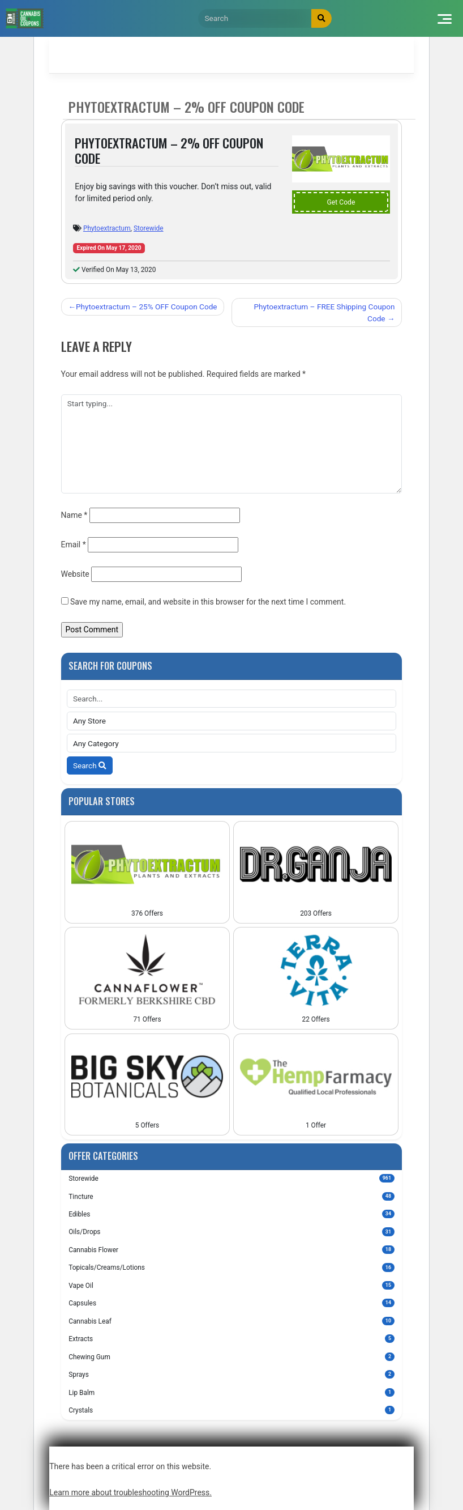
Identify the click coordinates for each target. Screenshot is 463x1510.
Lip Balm (231, 1392)
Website (75, 574)
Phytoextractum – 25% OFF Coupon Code (146, 306)
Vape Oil (231, 1285)
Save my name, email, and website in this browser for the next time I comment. (208, 601)
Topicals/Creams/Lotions (231, 1267)
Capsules (231, 1303)
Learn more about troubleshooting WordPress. (130, 1492)
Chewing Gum (231, 1356)
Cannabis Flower (231, 1249)
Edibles (231, 1214)
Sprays (231, 1374)
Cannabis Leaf (231, 1321)
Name (74, 515)
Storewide (149, 228)
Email (73, 544)
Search (89, 765)
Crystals (231, 1410)
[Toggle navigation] (444, 18)
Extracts (231, 1338)
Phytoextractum (107, 228)
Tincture (231, 1196)
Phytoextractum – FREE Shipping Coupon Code (324, 312)
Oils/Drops (231, 1231)
